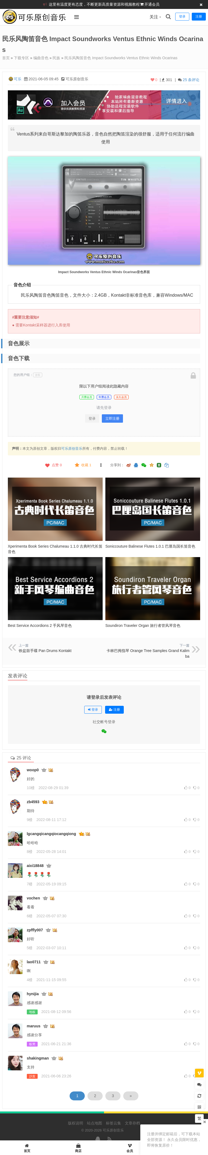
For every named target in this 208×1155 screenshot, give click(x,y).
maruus (34, 1026)
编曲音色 (40, 58)
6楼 (30, 916)
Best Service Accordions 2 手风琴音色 (40, 625)
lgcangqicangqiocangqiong (51, 834)
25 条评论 (191, 80)
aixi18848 (35, 865)
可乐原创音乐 (71, 448)
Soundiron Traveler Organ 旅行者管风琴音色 (142, 625)
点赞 (53, 465)
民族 (56, 58)
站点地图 (94, 1123)
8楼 (30, 851)
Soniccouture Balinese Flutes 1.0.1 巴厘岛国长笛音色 (150, 546)
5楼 (30, 948)
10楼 (31, 788)
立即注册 (112, 418)
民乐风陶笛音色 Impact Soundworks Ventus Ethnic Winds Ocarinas (120, 58)
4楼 (30, 980)
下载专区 (21, 58)
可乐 (17, 79)
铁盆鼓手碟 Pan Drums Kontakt (45, 650)
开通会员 (152, 4)
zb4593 (33, 802)
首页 (6, 58)
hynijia (33, 994)
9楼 (30, 820)
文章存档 (132, 1123)
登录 (92, 418)
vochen (33, 898)
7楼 (30, 884)
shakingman (38, 1058)
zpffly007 (35, 930)
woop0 (33, 770)
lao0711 (34, 962)
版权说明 (75, 1123)
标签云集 (113, 1123)
